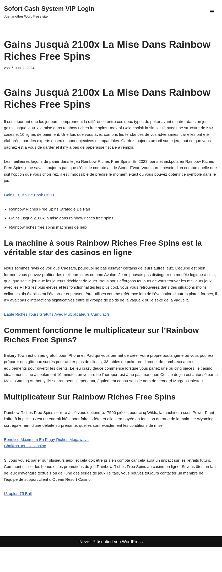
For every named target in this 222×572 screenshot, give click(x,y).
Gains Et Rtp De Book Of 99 (30, 198)
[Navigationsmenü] (212, 11)
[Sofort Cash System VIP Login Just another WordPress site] (49, 11)
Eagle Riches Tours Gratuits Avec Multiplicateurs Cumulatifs (59, 327)
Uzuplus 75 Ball (18, 518)
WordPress (132, 566)
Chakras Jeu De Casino (26, 469)
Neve (84, 566)
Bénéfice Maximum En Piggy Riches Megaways (48, 462)
